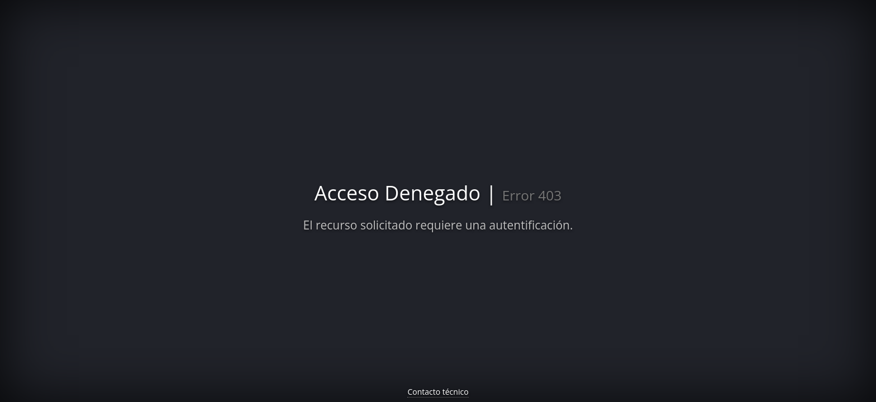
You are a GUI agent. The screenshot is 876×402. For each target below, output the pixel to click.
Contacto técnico (437, 391)
